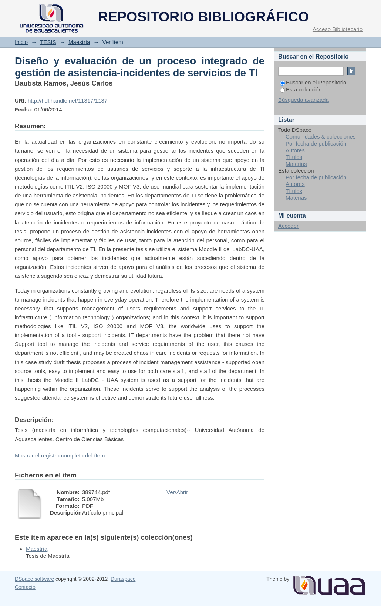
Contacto (25, 587)
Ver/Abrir (177, 492)
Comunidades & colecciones (320, 136)
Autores (295, 150)
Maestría (79, 42)
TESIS (48, 42)
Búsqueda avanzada (303, 100)
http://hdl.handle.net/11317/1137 (67, 100)
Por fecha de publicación (316, 143)
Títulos (294, 157)
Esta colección (301, 89)
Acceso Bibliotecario (338, 29)
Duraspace (123, 579)
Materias (296, 164)
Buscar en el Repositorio (313, 82)
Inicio (21, 42)
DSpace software (34, 579)
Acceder (288, 226)
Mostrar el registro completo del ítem (60, 455)
